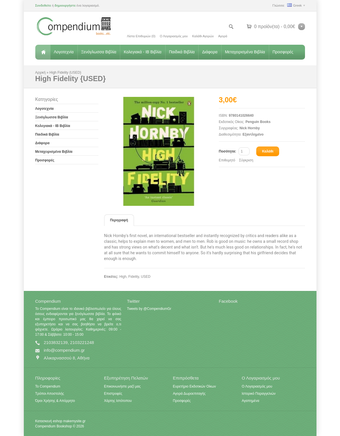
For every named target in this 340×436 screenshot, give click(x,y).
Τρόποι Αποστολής (49, 394)
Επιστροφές (113, 394)
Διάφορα (209, 52)
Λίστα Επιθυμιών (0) (141, 36)
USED (145, 277)
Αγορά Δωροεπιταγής (189, 394)
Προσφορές (283, 52)
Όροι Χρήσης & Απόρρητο (55, 401)
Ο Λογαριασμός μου (174, 36)
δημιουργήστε (65, 5)
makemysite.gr (74, 421)
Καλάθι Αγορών (203, 36)
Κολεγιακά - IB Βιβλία (142, 52)
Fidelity (133, 277)
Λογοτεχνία (64, 52)
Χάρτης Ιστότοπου (118, 401)
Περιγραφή (119, 220)
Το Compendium (47, 386)
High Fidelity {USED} (65, 73)
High (123, 277)
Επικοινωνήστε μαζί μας (122, 386)
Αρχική (42, 52)
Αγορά (222, 36)
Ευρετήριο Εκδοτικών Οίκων (194, 386)
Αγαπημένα (250, 401)
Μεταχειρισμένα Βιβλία (245, 52)
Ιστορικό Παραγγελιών (259, 394)
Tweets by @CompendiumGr (149, 309)
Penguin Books (258, 122)
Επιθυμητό (227, 160)
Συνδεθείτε (43, 5)
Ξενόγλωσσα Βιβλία (98, 52)
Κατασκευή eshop (48, 421)
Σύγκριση (246, 160)
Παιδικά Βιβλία (182, 52)
